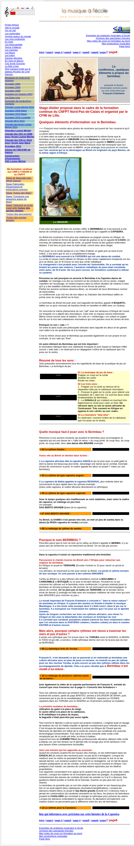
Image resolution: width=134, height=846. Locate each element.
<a (121, 28)
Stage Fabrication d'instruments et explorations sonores (17, 187)
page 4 (77, 52)
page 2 (58, 52)
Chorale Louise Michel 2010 (19, 107)
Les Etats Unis (12, 97)
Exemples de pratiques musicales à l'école (108, 35)
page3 (67, 52)
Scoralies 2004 (12, 84)
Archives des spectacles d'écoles (113, 38)
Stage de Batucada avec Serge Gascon (19, 179)
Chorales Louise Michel (18, 130)
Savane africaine (13, 58)
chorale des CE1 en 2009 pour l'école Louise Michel (19, 135)
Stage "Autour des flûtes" (19, 193)
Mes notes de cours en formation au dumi (108, 41)
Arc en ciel (10, 30)
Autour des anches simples (18, 209)
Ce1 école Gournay (15, 63)
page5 (86, 52)
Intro (41, 52)
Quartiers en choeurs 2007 (19, 94)
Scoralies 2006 (12, 87)
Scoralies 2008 (12, 90)
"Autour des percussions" (19, 214)
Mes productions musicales (116, 43)
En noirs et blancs (14, 60)
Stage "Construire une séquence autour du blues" (17, 199)
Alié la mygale (12, 27)
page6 (95, 52)
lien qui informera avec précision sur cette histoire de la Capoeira (79, 814)
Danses (9, 74)
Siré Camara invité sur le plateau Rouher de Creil (17, 70)
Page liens (124, 46)
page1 (49, 52)
